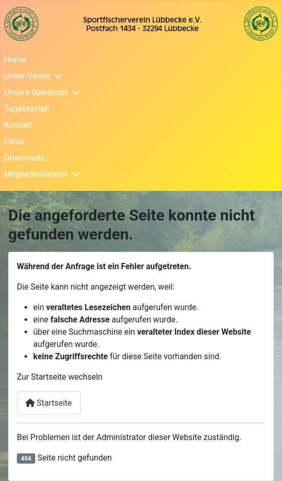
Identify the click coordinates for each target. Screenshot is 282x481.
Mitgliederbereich (35, 174)
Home (15, 59)
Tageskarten (26, 109)
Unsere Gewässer (35, 92)
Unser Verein (27, 76)
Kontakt (18, 125)
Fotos (14, 141)
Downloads (24, 158)
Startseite (49, 403)
